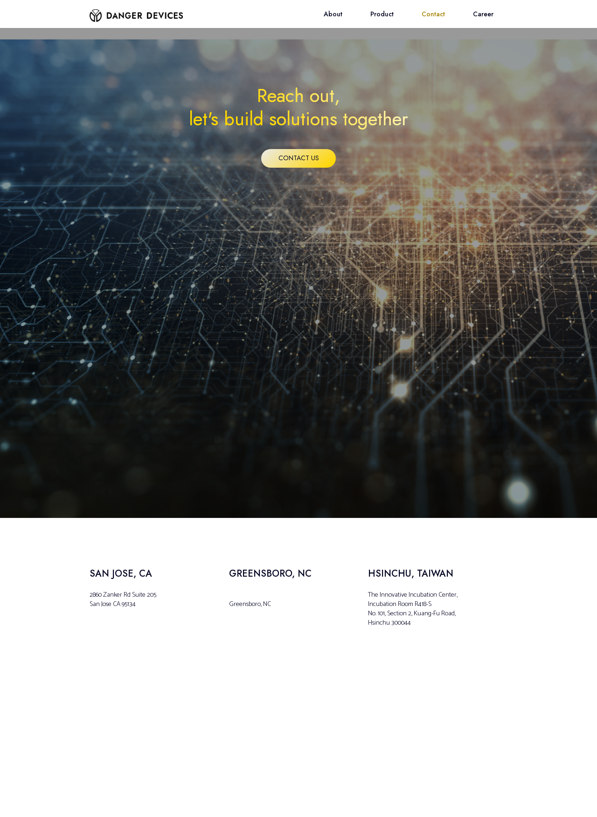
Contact (433, 14)
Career (483, 14)
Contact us (298, 158)
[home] (136, 11)
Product (382, 14)
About (333, 14)
